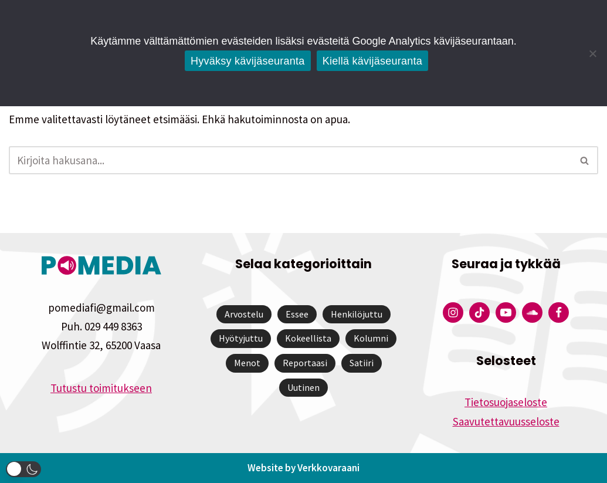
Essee (297, 314)
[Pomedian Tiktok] (479, 312)
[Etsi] (290, 160)
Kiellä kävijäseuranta (372, 61)
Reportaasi (305, 363)
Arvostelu (244, 314)
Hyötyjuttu (241, 338)
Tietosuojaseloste (505, 402)
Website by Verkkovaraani (303, 467)
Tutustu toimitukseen (101, 388)
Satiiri (362, 363)
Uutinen (303, 387)
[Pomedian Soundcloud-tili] (532, 312)
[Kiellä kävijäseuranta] (592, 53)
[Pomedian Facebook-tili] (558, 312)
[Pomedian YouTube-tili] (506, 312)
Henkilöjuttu (356, 314)
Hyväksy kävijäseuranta (248, 61)
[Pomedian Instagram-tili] (453, 312)
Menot (247, 363)
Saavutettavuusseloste (506, 421)
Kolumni (371, 338)
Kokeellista (308, 338)
